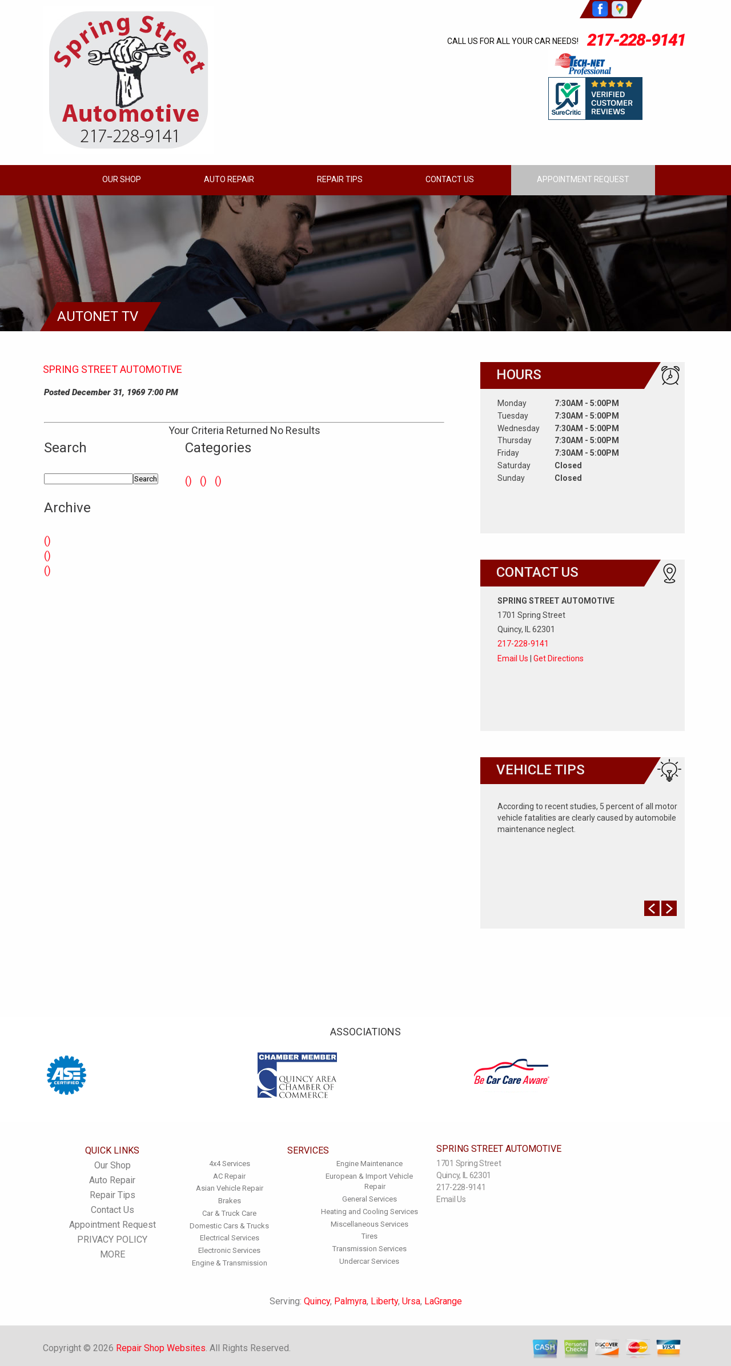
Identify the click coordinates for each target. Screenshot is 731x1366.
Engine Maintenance (369, 1163)
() (47, 541)
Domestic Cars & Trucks (229, 1226)
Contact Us (449, 179)
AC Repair (229, 1176)
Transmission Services (369, 1248)
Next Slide (669, 908)
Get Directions (558, 658)
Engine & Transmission (229, 1263)
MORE (112, 1254)
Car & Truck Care (229, 1213)
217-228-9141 (636, 40)
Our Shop (121, 179)
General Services (369, 1199)
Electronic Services (229, 1250)
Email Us (512, 658)
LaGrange (443, 1301)
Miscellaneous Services (369, 1224)
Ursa (411, 1301)
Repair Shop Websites (161, 1348)
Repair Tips (340, 179)
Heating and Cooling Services (369, 1211)
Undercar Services (369, 1261)
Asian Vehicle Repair (229, 1188)
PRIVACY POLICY (112, 1239)
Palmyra (350, 1301)
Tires (369, 1236)
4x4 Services (229, 1163)
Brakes (229, 1200)
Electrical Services (229, 1238)
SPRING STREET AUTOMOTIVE (112, 369)
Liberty (384, 1301)
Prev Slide (652, 908)
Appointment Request (583, 179)
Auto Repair (229, 179)
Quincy (317, 1301)
